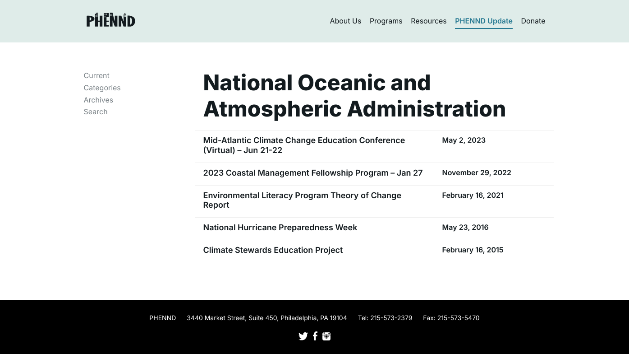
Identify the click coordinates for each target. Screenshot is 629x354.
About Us (345, 20)
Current (97, 75)
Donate (533, 20)
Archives (99, 99)
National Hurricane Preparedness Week (280, 228)
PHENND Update (484, 20)
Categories (102, 87)
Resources (429, 20)
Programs (386, 20)
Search (96, 111)
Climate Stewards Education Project (273, 250)
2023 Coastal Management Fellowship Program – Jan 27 (313, 173)
